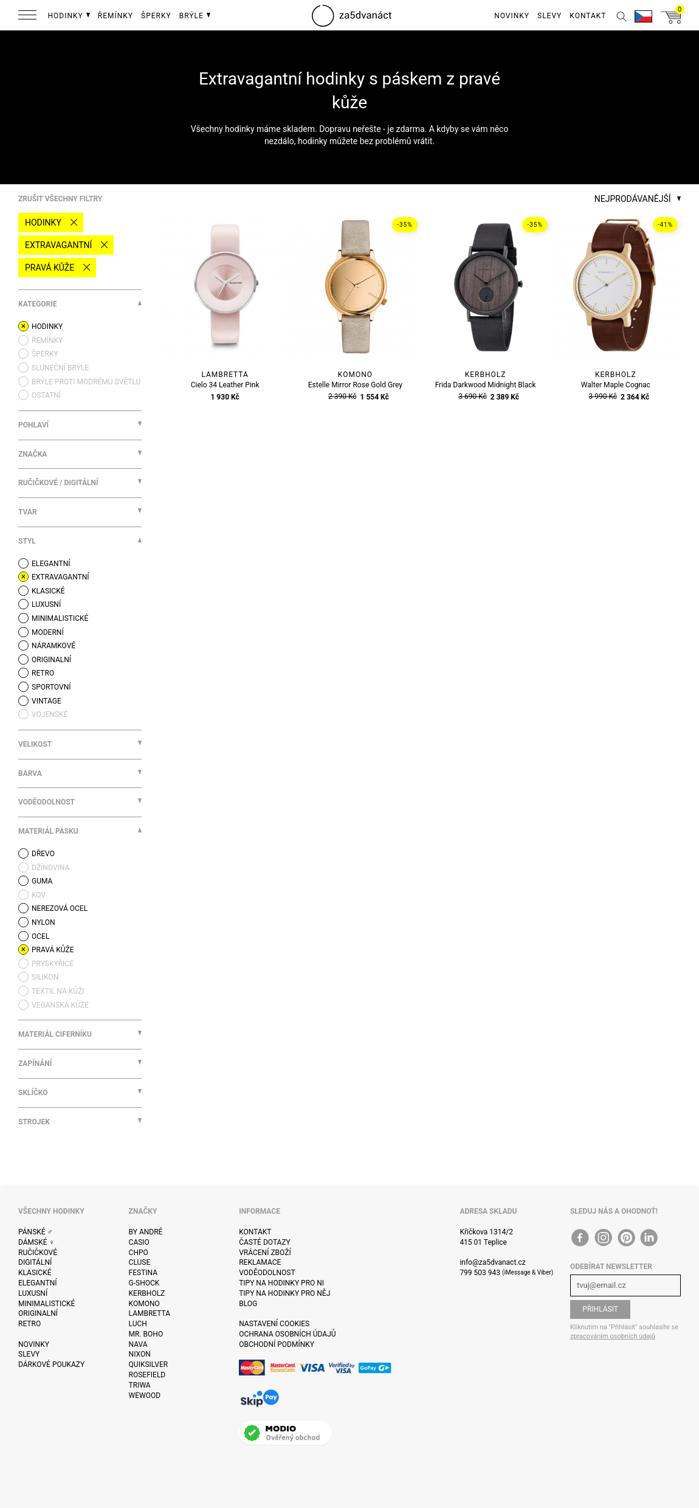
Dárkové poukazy (51, 1364)
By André (146, 1232)
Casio (139, 1242)
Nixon (140, 1354)
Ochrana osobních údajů (287, 1334)
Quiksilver (148, 1364)
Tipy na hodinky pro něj (284, 1293)
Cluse (140, 1262)
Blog (248, 1303)
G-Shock (144, 1283)
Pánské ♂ (35, 1232)
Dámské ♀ (36, 1242)
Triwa (140, 1385)
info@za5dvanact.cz (492, 1262)
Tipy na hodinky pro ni (281, 1283)
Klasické (34, 1272)
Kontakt (255, 1232)
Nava (138, 1344)
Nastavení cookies (274, 1324)
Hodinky (43, 222)
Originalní (38, 1313)
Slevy (29, 1354)
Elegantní (37, 1283)
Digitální (35, 1262)
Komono (144, 1303)
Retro (29, 1324)
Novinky (33, 1344)
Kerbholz (147, 1293)
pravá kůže (49, 267)
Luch (138, 1324)
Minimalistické (46, 1303)
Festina (143, 1272)
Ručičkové (37, 1252)
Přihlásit (600, 1309)
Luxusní (32, 1293)
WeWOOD (145, 1395)
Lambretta (149, 1313)
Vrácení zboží (265, 1252)
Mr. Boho (146, 1334)
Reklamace (260, 1262)
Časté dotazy (265, 1242)
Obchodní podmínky (276, 1344)
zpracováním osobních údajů (612, 1336)
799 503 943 (480, 1272)
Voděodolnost (267, 1272)
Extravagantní (58, 245)
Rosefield (147, 1375)
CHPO (138, 1252)
